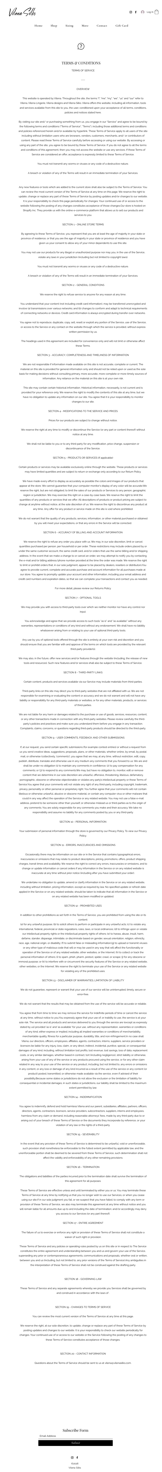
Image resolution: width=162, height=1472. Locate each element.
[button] (157, 11)
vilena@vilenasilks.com (118, 1363)
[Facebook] (135, 12)
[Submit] (75, 1443)
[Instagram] (130, 12)
